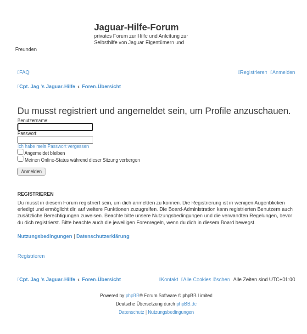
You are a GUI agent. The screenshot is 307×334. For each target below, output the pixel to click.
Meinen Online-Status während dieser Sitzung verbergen (78, 160)
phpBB (133, 295)
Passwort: (27, 133)
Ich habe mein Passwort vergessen (53, 146)
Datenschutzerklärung (102, 236)
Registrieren (31, 256)
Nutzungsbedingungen (44, 236)
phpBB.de (187, 303)
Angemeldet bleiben (41, 153)
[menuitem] (23, 72)
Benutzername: (33, 120)
